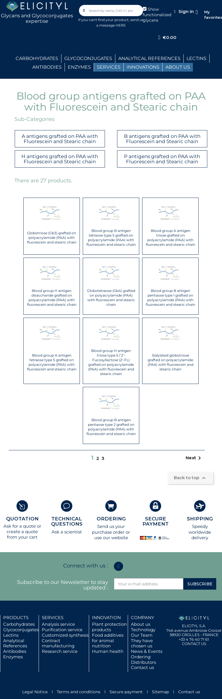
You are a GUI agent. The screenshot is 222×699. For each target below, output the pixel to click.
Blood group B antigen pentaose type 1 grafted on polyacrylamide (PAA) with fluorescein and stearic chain (170, 297)
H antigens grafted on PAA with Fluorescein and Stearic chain (59, 159)
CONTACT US (194, 643)
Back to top (190, 478)
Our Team (142, 635)
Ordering (140, 656)
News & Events (146, 651)
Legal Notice (35, 691)
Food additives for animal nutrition (107, 640)
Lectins (10, 635)
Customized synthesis (65, 635)
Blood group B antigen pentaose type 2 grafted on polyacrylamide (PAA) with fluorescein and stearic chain (111, 427)
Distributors (143, 662)
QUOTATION (22, 519)
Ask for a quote (19, 526)
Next (194, 458)
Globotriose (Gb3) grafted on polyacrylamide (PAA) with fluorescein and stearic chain (51, 237)
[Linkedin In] (118, 566)
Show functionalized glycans (157, 15)
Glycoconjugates (21, 629)
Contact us (142, 667)
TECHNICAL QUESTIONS (66, 521)
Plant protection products (109, 626)
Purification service (62, 629)
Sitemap (160, 691)
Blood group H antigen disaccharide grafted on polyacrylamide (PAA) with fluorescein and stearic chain (51, 297)
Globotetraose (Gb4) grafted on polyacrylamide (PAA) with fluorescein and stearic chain (111, 297)
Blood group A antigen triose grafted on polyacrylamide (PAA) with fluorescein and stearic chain (170, 237)
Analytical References (15, 643)
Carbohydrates (19, 624)
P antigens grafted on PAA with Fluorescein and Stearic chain (162, 159)
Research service (60, 651)
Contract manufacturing (58, 643)
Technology (143, 629)
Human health (107, 651)
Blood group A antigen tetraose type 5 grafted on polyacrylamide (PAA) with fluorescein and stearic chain (51, 362)
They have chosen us (142, 643)
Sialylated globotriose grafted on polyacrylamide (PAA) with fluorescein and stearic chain (170, 362)
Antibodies (14, 651)
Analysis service (58, 624)
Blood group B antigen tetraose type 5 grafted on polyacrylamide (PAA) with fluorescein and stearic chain (111, 237)
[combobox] (111, 10)
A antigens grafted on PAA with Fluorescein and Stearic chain (60, 139)
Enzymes (13, 656)
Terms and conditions (78, 691)
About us (140, 624)
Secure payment (126, 691)
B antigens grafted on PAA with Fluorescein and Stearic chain (162, 139)
